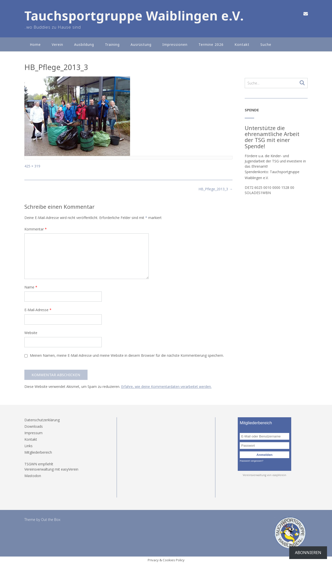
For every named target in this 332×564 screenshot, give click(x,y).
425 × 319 (32, 166)
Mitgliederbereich (38, 452)
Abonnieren (308, 552)
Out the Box (50, 519)
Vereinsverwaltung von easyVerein (264, 475)
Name (30, 287)
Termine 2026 (211, 44)
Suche (265, 44)
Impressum (33, 432)
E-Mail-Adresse (37, 309)
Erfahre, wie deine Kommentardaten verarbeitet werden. (166, 386)
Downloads (33, 426)
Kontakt (242, 44)
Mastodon (32, 475)
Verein (57, 44)
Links (28, 445)
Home (35, 44)
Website (30, 332)
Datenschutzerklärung (42, 420)
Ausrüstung (141, 44)
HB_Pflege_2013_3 (215, 189)
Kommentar (35, 229)
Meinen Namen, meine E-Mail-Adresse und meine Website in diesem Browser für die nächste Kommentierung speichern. (127, 355)
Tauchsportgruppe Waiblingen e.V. (134, 16)
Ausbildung (84, 44)
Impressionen (175, 44)
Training (112, 44)
